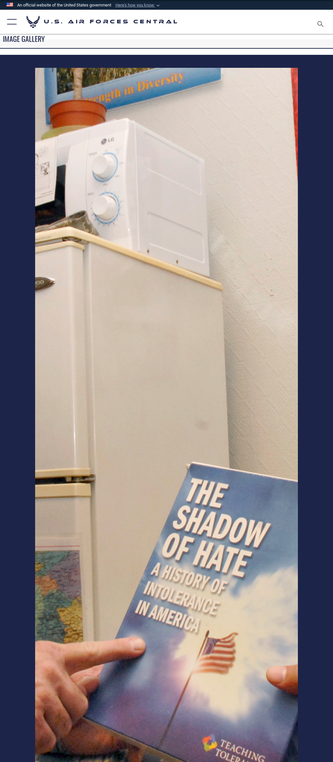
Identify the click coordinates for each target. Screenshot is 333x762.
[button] (138, 5)
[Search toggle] (321, 22)
